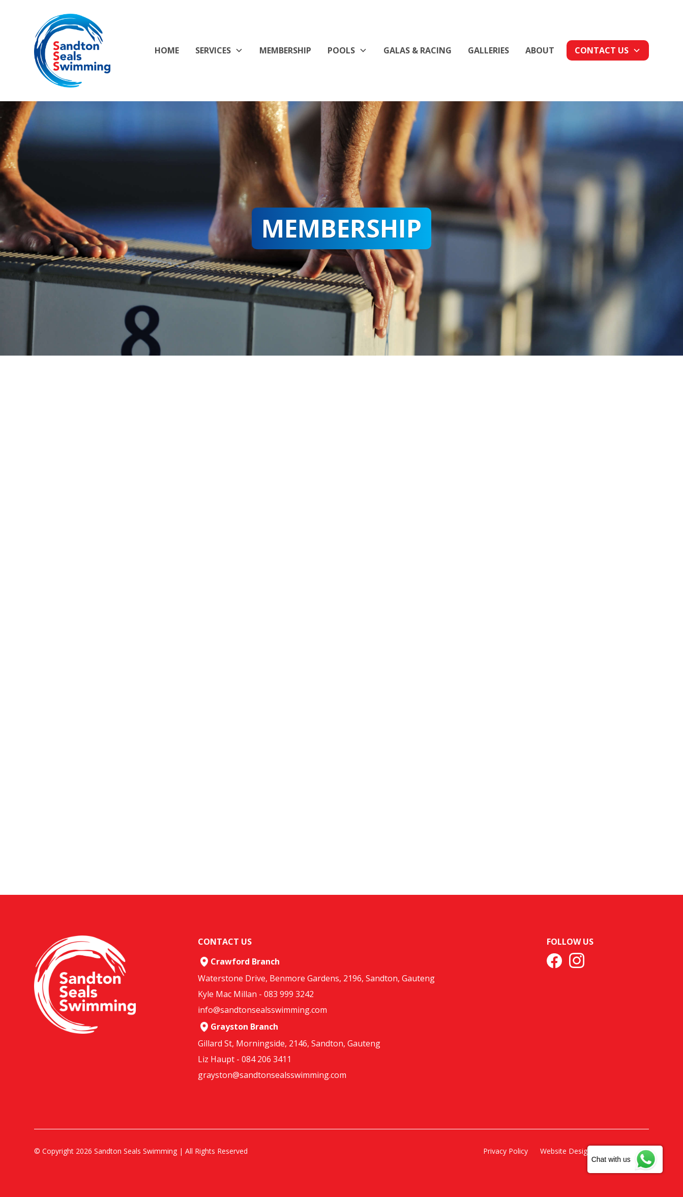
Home (167, 50)
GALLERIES (488, 50)
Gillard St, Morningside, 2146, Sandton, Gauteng (289, 1043)
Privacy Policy (505, 1151)
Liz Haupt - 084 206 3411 (244, 1059)
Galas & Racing (417, 50)
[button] (219, 50)
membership (285, 50)
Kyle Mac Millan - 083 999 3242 (256, 994)
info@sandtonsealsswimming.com (262, 1009)
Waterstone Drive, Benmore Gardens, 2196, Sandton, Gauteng (316, 978)
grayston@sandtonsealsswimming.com (272, 1075)
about (539, 50)
